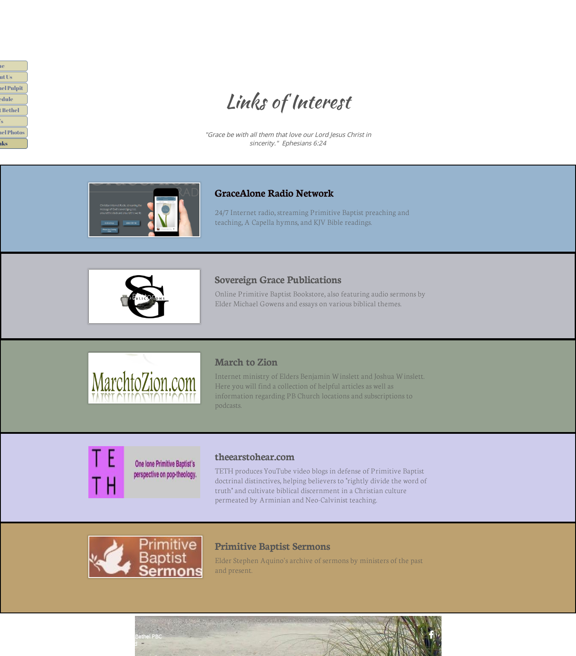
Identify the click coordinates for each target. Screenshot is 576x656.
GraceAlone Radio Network (274, 192)
